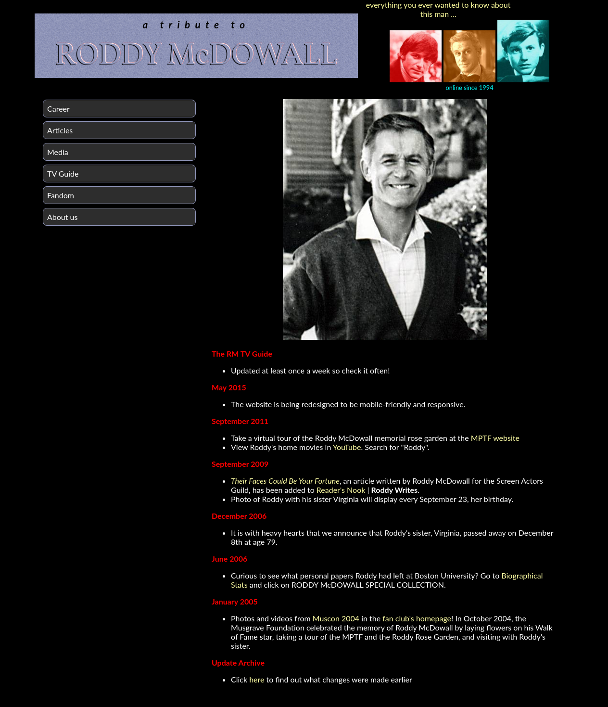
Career (58, 108)
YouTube (347, 446)
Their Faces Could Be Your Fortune (285, 480)
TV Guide (63, 173)
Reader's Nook (341, 489)
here (256, 679)
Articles (60, 130)
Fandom (60, 195)
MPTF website (495, 437)
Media (57, 151)
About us (62, 216)
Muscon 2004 (336, 618)
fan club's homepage (416, 618)
